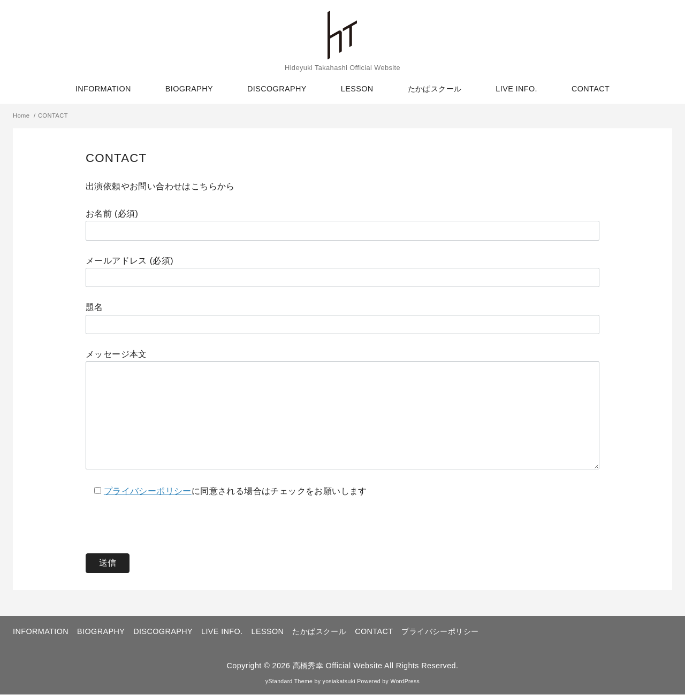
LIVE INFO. (516, 88)
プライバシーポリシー (148, 491)
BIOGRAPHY (189, 88)
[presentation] (167, 519)
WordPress (405, 682)
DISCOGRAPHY (277, 88)
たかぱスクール (435, 88)
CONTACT (591, 88)
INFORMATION (103, 88)
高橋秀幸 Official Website (338, 666)
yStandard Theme (289, 682)
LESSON (357, 88)
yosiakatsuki (339, 682)
